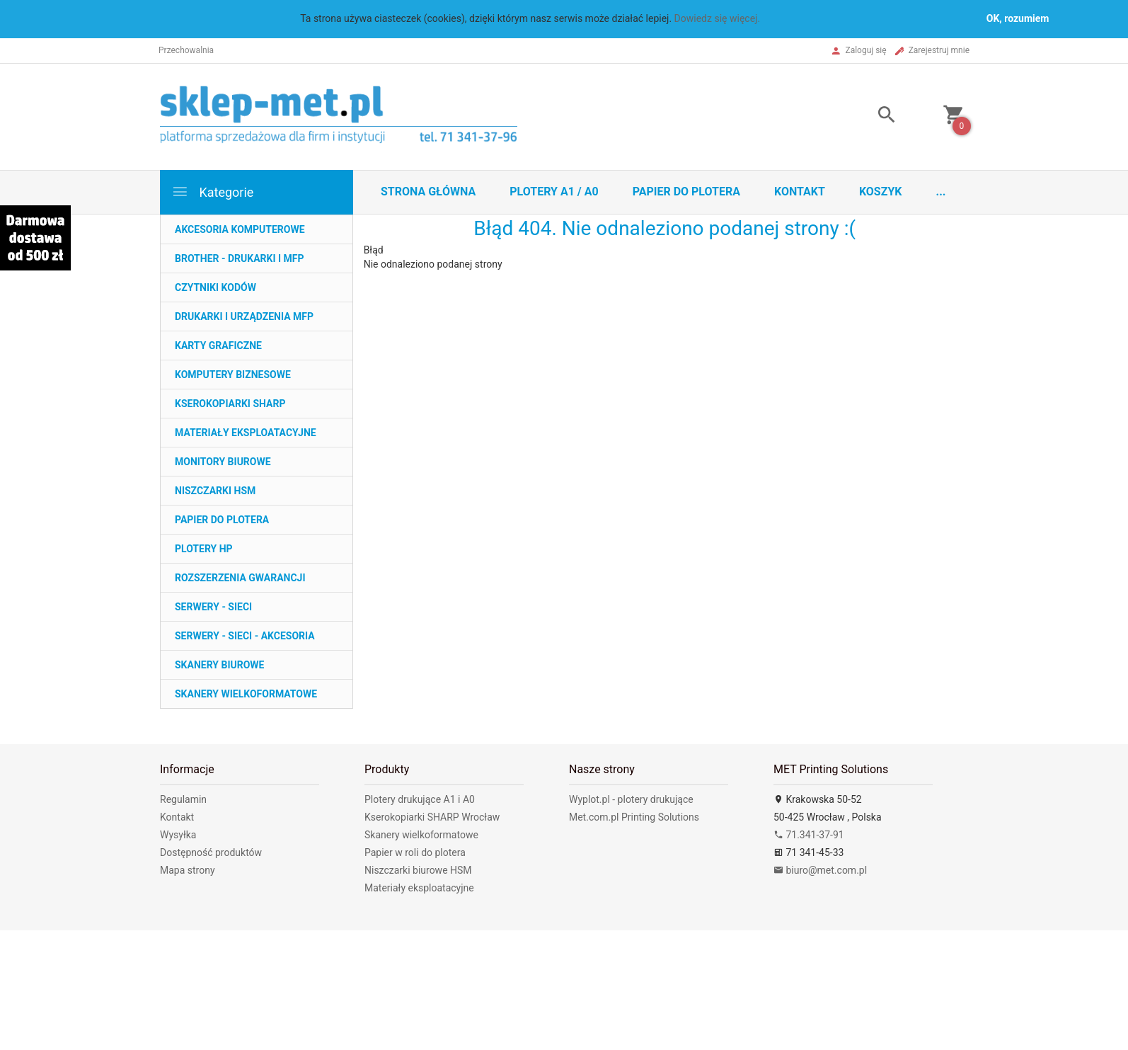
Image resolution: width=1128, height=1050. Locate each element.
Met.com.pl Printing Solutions (634, 817)
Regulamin (183, 799)
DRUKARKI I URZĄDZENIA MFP (244, 316)
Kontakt (799, 191)
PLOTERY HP (204, 548)
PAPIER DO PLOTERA (222, 519)
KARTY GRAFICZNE (218, 345)
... (941, 191)
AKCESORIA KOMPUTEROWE (240, 229)
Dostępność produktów (211, 852)
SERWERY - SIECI (213, 606)
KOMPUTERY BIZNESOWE (233, 374)
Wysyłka (178, 834)
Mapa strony (187, 870)
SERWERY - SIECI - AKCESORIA (245, 635)
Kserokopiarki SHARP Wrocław (432, 817)
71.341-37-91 (808, 834)
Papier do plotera (686, 191)
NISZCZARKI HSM (215, 490)
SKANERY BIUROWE (219, 664)
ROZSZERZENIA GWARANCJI (240, 577)
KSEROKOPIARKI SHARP (230, 403)
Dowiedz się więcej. (717, 18)
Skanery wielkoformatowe (421, 834)
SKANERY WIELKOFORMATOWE (246, 694)
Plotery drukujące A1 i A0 (419, 799)
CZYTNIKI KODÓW (215, 287)
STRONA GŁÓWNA (428, 191)
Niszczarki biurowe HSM (418, 870)
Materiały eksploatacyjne (419, 888)
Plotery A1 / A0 (554, 191)
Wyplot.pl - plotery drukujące (631, 799)
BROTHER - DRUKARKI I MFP (239, 258)
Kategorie (212, 191)
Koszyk (880, 191)
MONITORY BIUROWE (223, 461)
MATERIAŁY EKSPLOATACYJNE (245, 432)
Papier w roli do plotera (415, 852)
